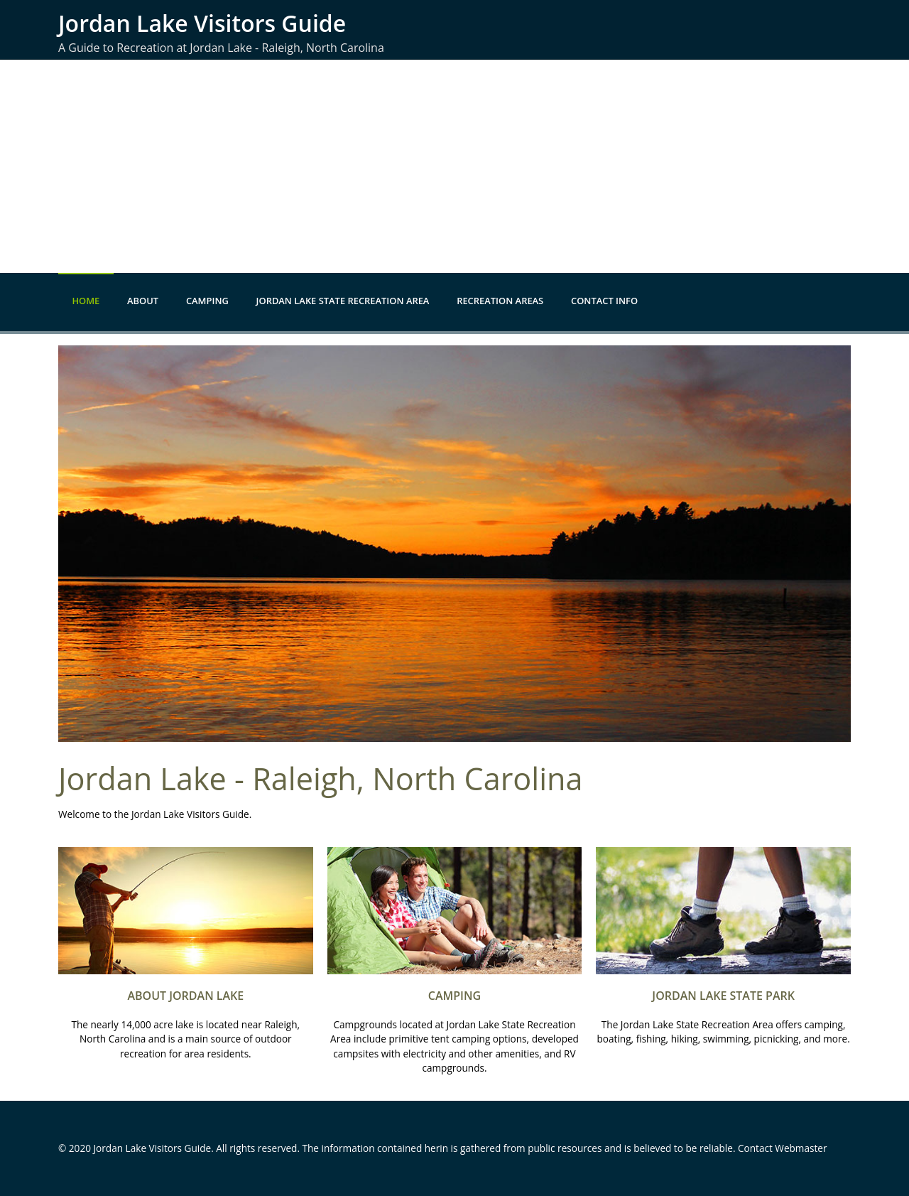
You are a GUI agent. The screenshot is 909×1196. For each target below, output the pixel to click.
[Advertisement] (454, 166)
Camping (207, 300)
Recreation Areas (500, 300)
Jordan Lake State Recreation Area (343, 300)
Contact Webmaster (782, 1148)
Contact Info (604, 300)
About (142, 300)
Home (85, 300)
